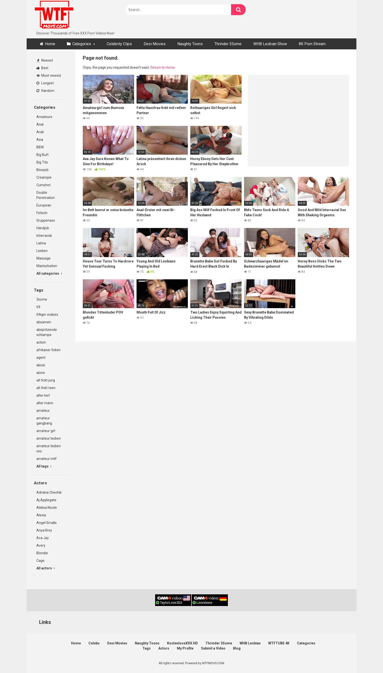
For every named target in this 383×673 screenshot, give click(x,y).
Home (50, 44)
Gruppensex (45, 220)
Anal (39, 124)
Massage (43, 258)
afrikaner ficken (48, 350)
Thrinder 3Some (228, 44)
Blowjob (42, 170)
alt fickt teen (45, 388)
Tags (146, 648)
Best (42, 68)
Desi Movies (155, 44)
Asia (39, 139)
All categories (49, 273)
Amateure (44, 117)
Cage (40, 561)
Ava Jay (42, 538)
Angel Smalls (46, 523)
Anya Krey (44, 530)
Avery (40, 545)
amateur (43, 410)
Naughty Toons (190, 44)
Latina (41, 243)
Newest (45, 60)
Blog (237, 648)
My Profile (185, 648)
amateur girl (45, 431)
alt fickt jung (45, 380)
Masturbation (46, 266)
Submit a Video (213, 648)
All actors (45, 568)
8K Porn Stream (312, 44)
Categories (81, 44)
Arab (40, 132)
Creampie (44, 177)
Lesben (42, 251)
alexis (40, 365)
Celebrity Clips (119, 44)
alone (40, 373)
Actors (163, 648)
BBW (40, 147)
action (41, 342)
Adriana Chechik (49, 492)
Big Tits (42, 162)
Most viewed (48, 75)
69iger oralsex (47, 314)
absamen (43, 322)
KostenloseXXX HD (182, 643)
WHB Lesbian (250, 643)
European (43, 205)
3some (41, 299)
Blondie (42, 553)
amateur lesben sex (48, 448)
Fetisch (41, 213)
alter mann (44, 403)
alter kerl (43, 395)
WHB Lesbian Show (270, 44)
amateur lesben (48, 438)
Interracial (44, 236)
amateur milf (46, 459)
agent (40, 357)
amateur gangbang (44, 420)
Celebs (94, 643)
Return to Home (162, 67)
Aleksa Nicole (46, 508)
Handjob (42, 228)
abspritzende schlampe (46, 332)
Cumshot (43, 185)
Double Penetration (45, 195)
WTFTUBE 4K (278, 643)
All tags (44, 466)
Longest (45, 83)
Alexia (41, 515)
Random (45, 91)
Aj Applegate (46, 500)
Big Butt (42, 155)
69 (38, 307)
